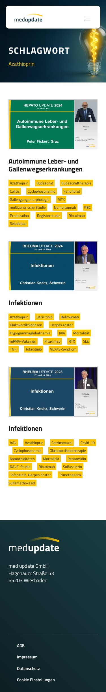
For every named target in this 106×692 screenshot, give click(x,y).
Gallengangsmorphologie (29, 199)
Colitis (15, 191)
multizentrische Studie (28, 207)
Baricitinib (44, 317)
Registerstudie (48, 215)
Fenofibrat (72, 191)
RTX (72, 341)
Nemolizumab (65, 207)
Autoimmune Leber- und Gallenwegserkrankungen (45, 165)
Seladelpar (18, 223)
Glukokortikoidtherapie (68, 450)
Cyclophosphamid (41, 191)
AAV (13, 442)
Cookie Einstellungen (36, 679)
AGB (21, 645)
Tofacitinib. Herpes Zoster (30, 475)
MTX (61, 199)
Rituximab (77, 215)
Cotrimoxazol (61, 442)
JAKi (62, 333)
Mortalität (81, 333)
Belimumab (70, 317)
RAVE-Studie (20, 466)
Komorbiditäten (22, 459)
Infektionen (25, 302)
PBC (87, 207)
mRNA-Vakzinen (23, 341)
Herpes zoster (61, 325)
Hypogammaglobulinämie (30, 333)
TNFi (13, 349)
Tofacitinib (33, 349)
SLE (86, 341)
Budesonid (44, 183)
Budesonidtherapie (76, 183)
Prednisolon (19, 215)
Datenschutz (28, 668)
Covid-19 (88, 442)
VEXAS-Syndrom (63, 349)
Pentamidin (77, 459)
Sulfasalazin (72, 466)
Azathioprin (19, 183)
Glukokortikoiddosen (26, 325)
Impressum (27, 657)
